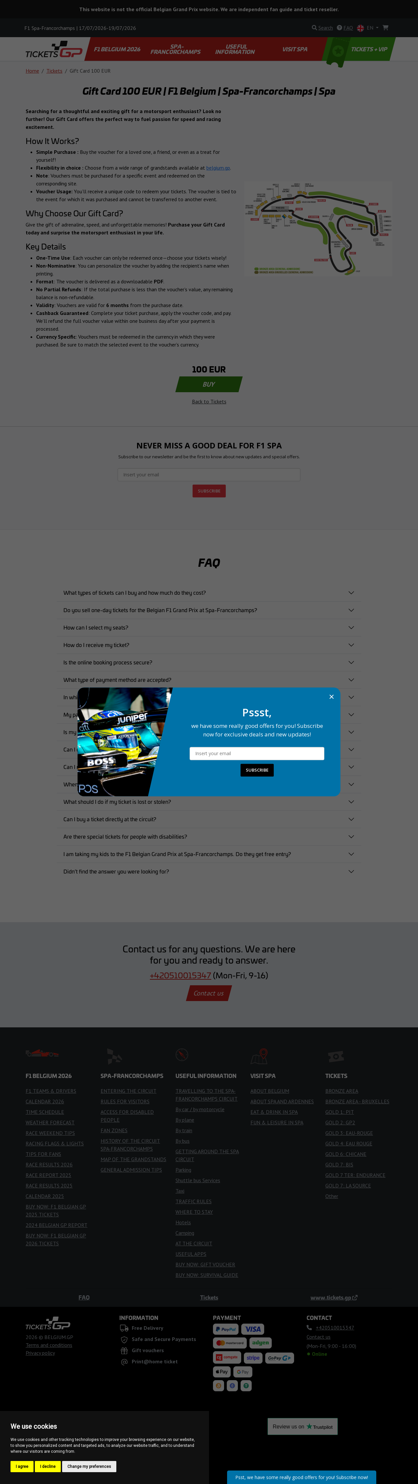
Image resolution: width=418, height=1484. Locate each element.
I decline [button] (48, 1466)
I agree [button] (22, 1466)
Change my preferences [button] (89, 1466)
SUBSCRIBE (257, 770)
